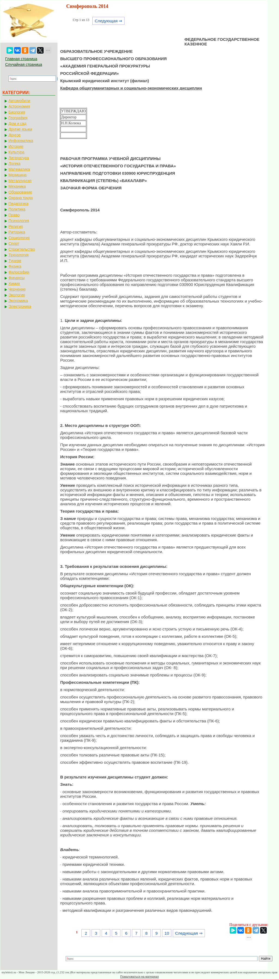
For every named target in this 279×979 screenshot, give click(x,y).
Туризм (14, 260)
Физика (14, 266)
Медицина (17, 175)
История (15, 146)
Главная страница (21, 59)
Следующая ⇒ (108, 21)
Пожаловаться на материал (139, 976)
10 (167, 933)
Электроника (19, 306)
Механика (17, 186)
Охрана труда (20, 198)
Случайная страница (23, 64)
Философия (18, 272)
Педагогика (18, 203)
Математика (19, 169)
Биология (16, 112)
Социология (19, 238)
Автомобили (19, 100)
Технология (18, 255)
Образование (20, 192)
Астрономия (19, 106)
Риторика (16, 232)
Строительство (21, 249)
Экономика (18, 300)
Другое (14, 135)
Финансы (16, 278)
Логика (14, 163)
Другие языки (20, 129)
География (18, 118)
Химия (14, 283)
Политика (16, 209)
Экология (16, 295)
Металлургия (20, 180)
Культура (16, 152)
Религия (15, 226)
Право (14, 215)
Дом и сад (17, 123)
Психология (18, 220)
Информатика (20, 140)
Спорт (13, 243)
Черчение (17, 289)
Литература (18, 158)
